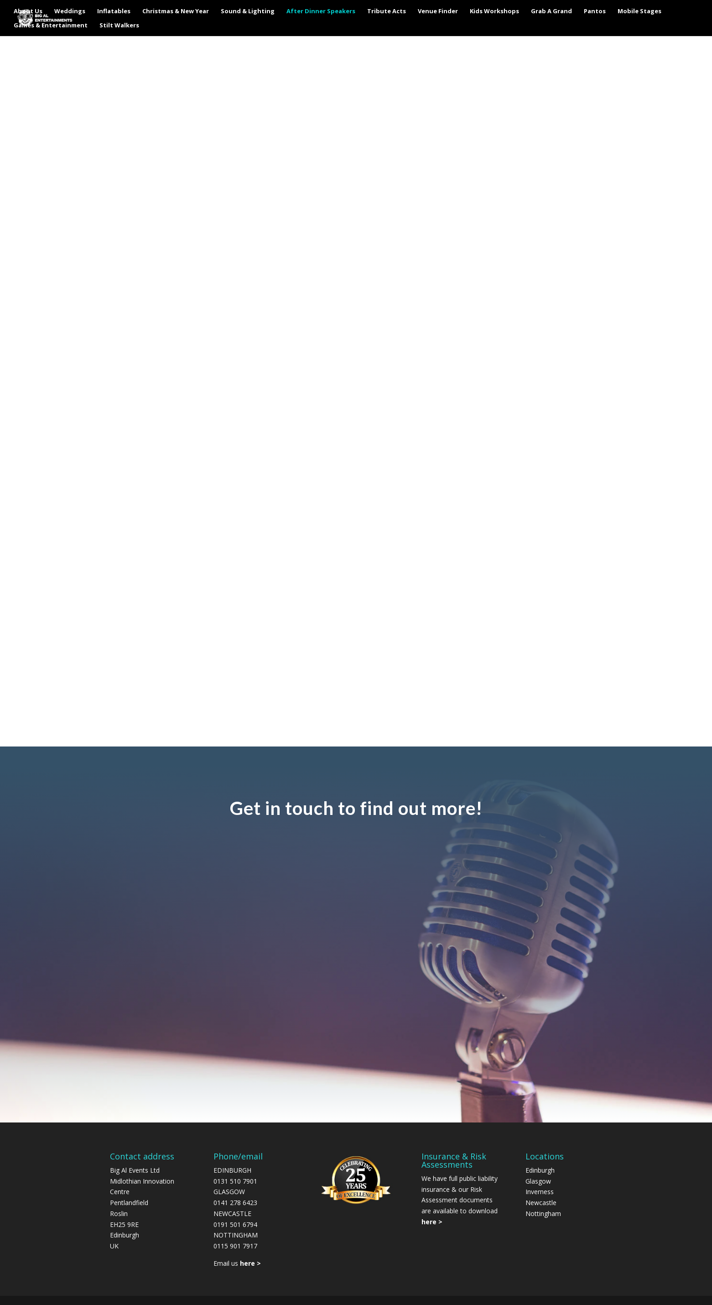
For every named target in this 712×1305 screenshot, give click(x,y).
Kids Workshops (494, 11)
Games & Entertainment (51, 25)
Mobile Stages (639, 11)
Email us (237, 1263)
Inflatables (113, 11)
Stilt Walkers (119, 25)
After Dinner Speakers (320, 11)
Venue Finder (438, 11)
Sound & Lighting (248, 11)
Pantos (595, 11)
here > (431, 1221)
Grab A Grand (551, 11)
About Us (28, 11)
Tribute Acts (386, 11)
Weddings (69, 11)
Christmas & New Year (175, 11)
